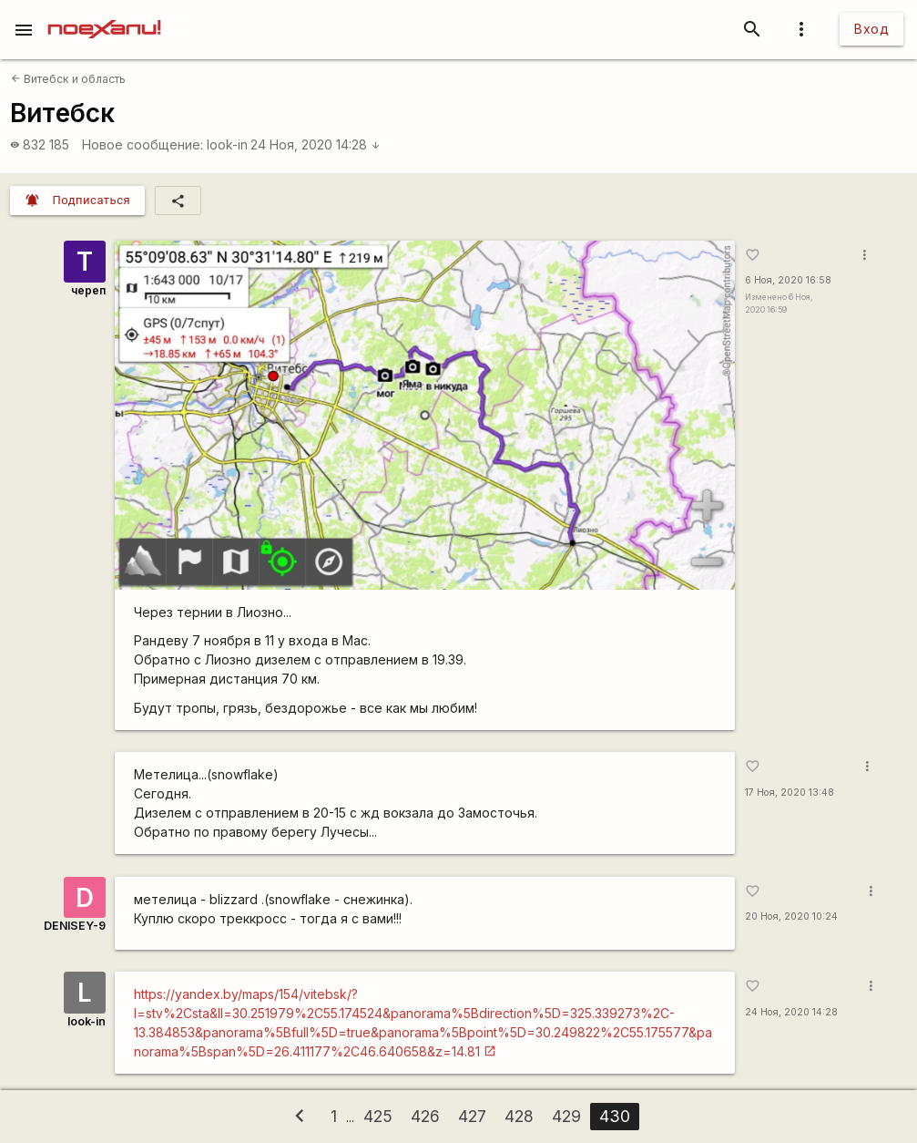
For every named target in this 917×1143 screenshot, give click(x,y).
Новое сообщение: (142, 144)
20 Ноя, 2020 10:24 (791, 916)
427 (472, 1116)
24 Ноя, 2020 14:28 (315, 144)
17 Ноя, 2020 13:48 (789, 792)
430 (614, 1116)
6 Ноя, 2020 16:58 (788, 280)
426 (425, 1116)
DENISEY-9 (75, 925)
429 (566, 1116)
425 (377, 1116)
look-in (227, 144)
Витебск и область (68, 79)
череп (88, 290)
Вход (871, 28)
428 (519, 1116)
